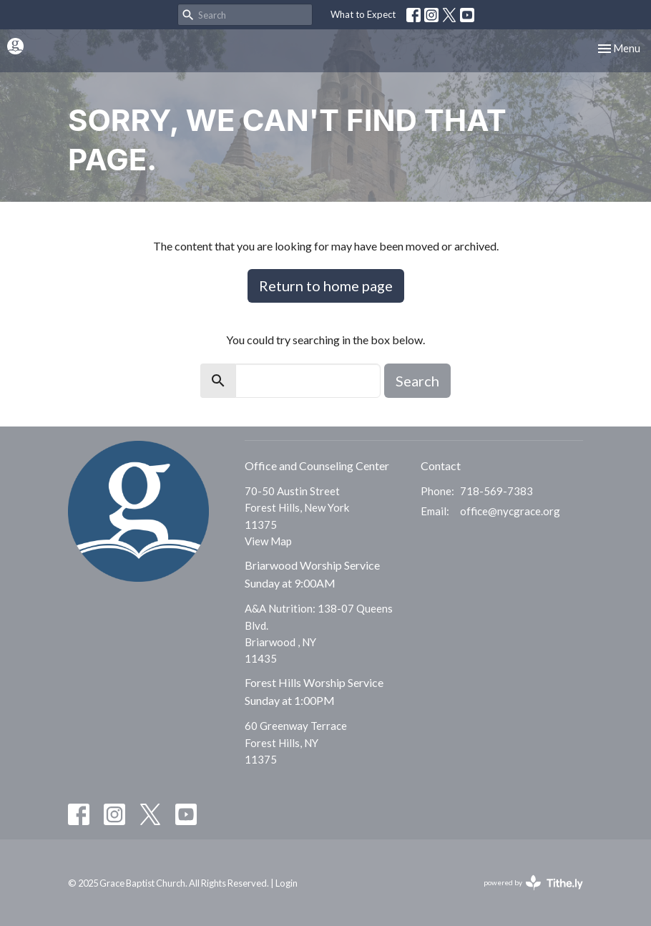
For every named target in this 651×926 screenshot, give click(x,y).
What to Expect (363, 14)
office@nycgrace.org (510, 511)
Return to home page (326, 285)
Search (417, 380)
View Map (268, 541)
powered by (533, 883)
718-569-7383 (496, 490)
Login (286, 883)
